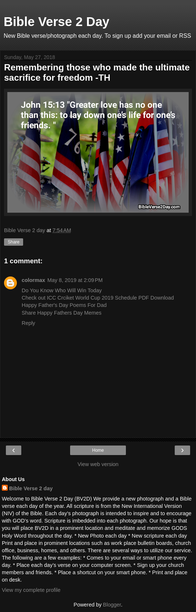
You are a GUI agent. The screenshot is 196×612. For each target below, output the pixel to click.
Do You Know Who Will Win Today (62, 290)
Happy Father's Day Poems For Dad (64, 305)
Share (13, 242)
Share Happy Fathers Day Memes (62, 313)
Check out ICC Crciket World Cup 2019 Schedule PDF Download (98, 298)
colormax (33, 280)
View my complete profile (31, 590)
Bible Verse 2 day (30, 488)
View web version (98, 464)
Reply (28, 323)
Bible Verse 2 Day (56, 22)
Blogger (112, 605)
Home (98, 450)
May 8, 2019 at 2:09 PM (75, 280)
